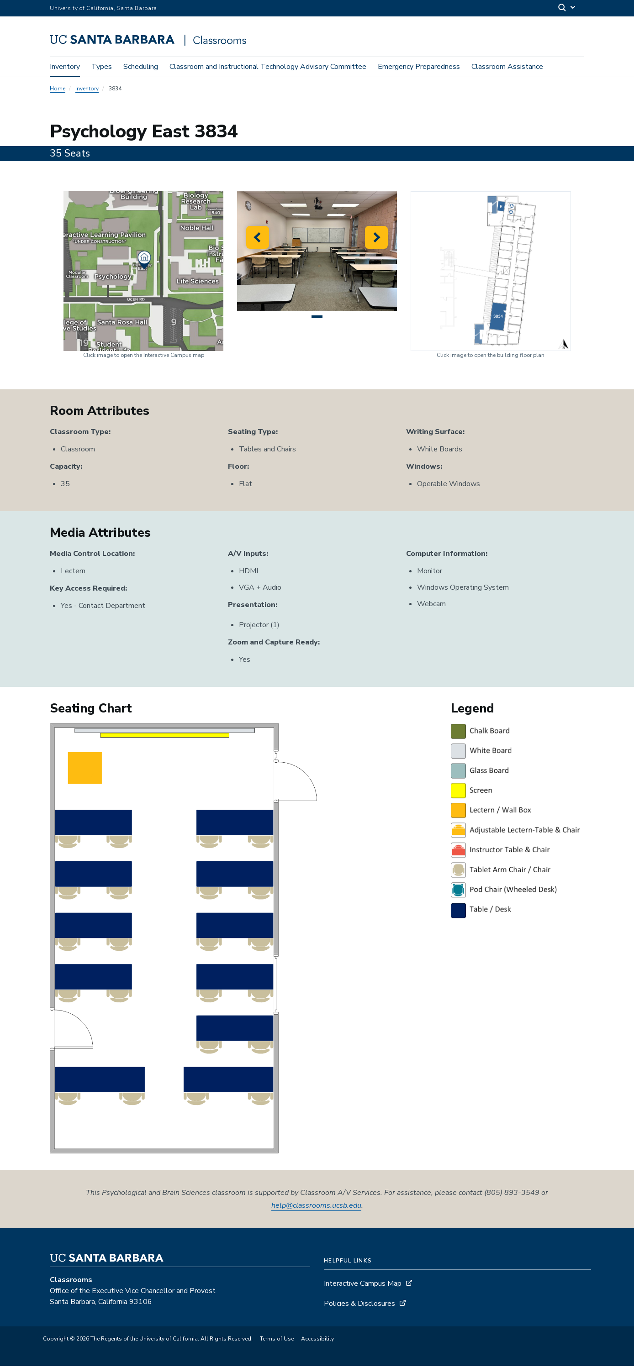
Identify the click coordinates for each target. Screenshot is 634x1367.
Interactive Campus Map (363, 1284)
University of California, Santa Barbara (103, 8)
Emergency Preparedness (419, 67)
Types (101, 67)
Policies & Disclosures (359, 1304)
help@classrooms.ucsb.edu (316, 1206)
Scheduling (140, 67)
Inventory (65, 67)
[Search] (567, 8)
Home (57, 89)
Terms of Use (277, 1339)
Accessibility (317, 1339)
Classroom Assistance (507, 67)
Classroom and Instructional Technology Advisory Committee (267, 67)
